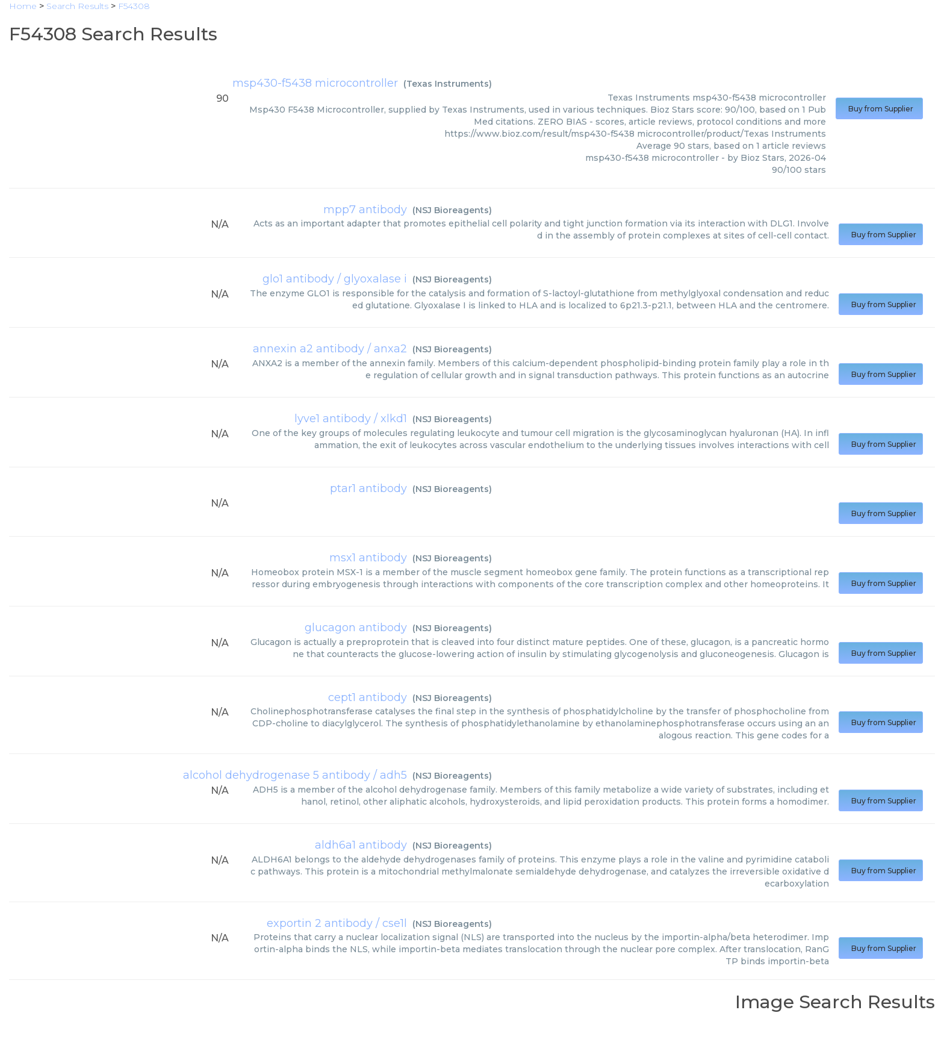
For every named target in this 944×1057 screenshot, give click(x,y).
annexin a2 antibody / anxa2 (330, 348)
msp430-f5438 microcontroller (315, 83)
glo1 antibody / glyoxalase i (334, 278)
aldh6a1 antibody (361, 845)
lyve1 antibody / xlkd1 (350, 418)
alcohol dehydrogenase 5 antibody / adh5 (295, 775)
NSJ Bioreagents (452, 210)
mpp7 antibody (365, 209)
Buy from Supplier (879, 108)
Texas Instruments (447, 83)
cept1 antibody (367, 697)
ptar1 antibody (368, 488)
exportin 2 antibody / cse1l (337, 923)
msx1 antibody (368, 557)
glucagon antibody (356, 627)
